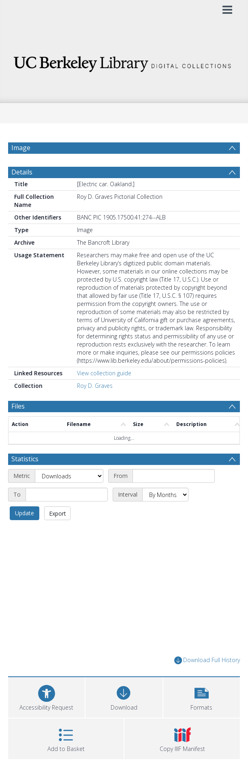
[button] (201, 696)
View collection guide (104, 373)
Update (24, 513)
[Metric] (69, 476)
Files (18, 406)
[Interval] (165, 494)
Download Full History (207, 660)
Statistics (24, 458)
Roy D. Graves (95, 385)
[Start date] (174, 476)
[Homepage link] (124, 61)
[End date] (67, 494)
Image (20, 147)
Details (21, 172)
